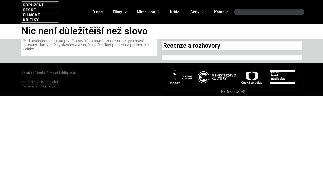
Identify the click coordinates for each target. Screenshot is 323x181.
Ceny (197, 12)
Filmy (120, 12)
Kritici (175, 12)
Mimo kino (148, 12)
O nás (97, 12)
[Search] (296, 12)
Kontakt (221, 12)
